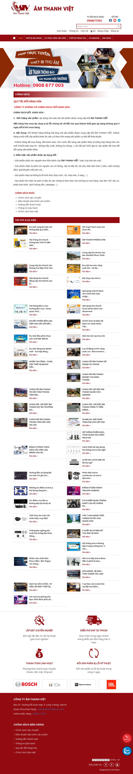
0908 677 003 (39, 713)
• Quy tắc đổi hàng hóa (25, 747)
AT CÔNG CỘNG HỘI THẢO (55, 38)
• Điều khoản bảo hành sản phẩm (31, 734)
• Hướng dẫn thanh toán (26, 739)
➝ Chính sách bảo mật (26, 211)
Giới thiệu (62, 30)
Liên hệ (84, 30)
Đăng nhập (103, 30)
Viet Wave (115, 769)
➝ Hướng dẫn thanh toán (28, 204)
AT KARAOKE (94, 38)
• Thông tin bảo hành (24, 743)
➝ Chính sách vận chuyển (28, 197)
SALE (21, 38)
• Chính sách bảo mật (25, 752)
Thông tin (74, 30)
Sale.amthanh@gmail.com (51, 709)
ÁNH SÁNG (106, 38)
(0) (92, 30)
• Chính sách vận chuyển (26, 730)
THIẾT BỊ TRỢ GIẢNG (21, 45)
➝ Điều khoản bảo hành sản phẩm (32, 201)
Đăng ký (115, 30)
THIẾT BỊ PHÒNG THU (77, 38)
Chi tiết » (33, 233)
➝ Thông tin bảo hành (26, 208)
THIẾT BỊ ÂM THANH (34, 38)
